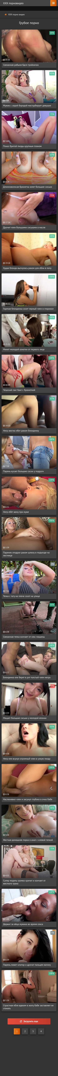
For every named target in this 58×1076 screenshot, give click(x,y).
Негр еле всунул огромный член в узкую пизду (26, 758)
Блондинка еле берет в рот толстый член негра (26, 677)
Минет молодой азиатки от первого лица (23, 349)
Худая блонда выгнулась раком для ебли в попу (27, 268)
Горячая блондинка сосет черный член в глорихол (28, 308)
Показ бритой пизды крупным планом (22, 146)
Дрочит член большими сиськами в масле (24, 227)
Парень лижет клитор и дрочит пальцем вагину (27, 964)
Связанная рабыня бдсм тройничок (21, 64)
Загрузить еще (29, 1021)
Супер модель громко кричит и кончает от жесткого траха (24, 882)
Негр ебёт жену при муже (16, 511)
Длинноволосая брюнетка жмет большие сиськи (27, 186)
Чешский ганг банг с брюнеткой (19, 390)
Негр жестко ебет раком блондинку (21, 430)
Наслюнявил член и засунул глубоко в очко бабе (27, 799)
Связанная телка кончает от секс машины (24, 636)
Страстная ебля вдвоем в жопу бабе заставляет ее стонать (28, 1007)
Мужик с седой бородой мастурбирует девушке (27, 105)
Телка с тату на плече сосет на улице (21, 596)
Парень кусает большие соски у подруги (23, 471)
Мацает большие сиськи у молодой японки (24, 718)
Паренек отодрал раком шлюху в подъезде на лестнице (26, 554)
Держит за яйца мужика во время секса (23, 924)
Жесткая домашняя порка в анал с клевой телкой (28, 839)
